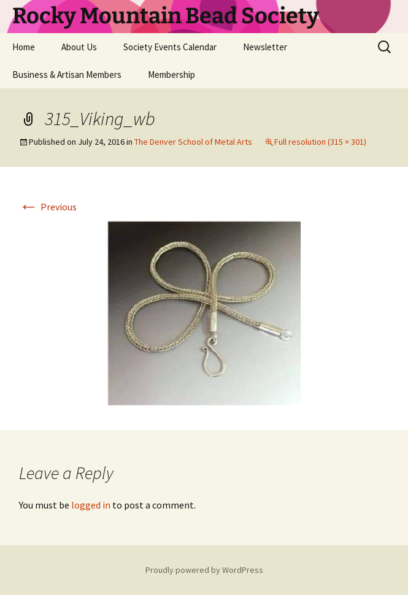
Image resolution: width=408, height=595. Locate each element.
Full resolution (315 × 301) (320, 141)
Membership (171, 74)
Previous (48, 207)
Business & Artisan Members (66, 74)
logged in (90, 505)
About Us (79, 47)
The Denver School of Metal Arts (193, 141)
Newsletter (265, 47)
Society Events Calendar (170, 47)
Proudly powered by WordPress (204, 569)
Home (23, 47)
